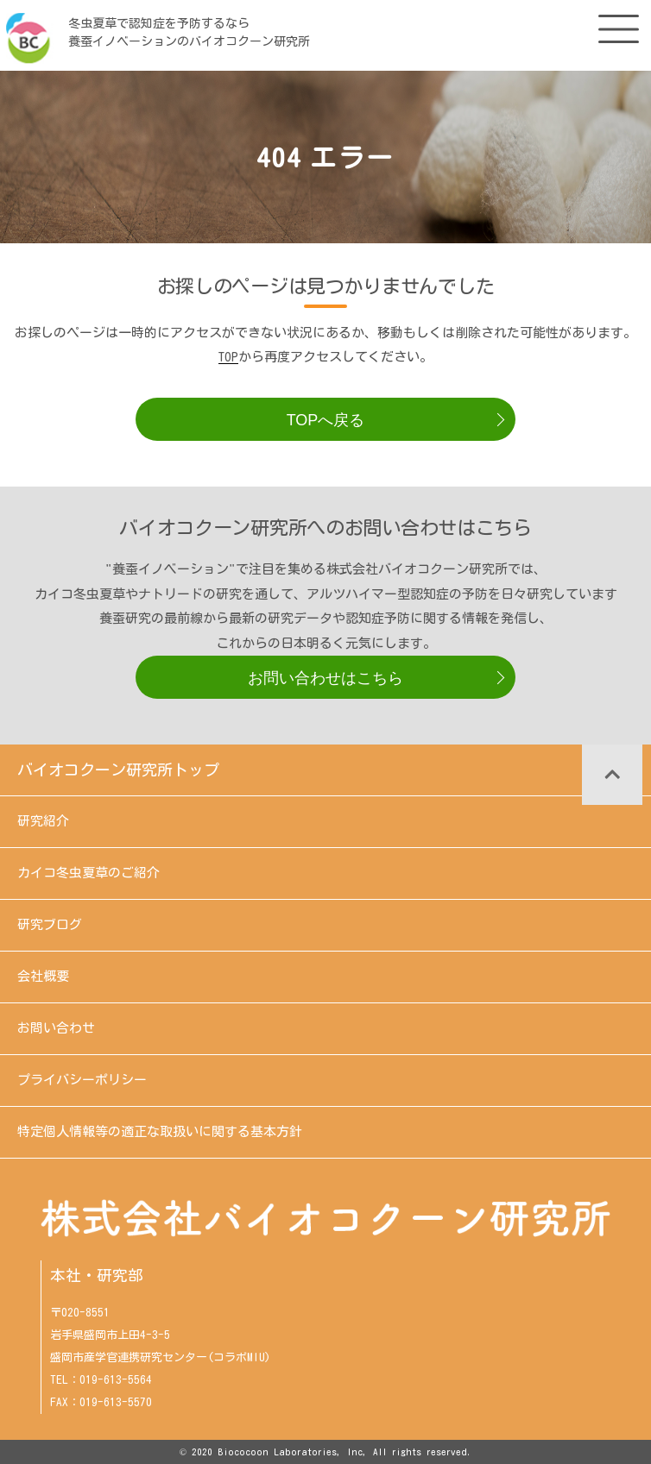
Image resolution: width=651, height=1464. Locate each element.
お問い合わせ (56, 1027)
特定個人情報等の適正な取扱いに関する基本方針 (159, 1131)
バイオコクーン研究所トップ (118, 769)
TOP (228, 356)
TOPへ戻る (326, 420)
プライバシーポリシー (82, 1079)
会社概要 (43, 976)
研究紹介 (43, 820)
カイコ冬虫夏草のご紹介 (88, 872)
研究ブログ (49, 924)
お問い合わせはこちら (325, 678)
